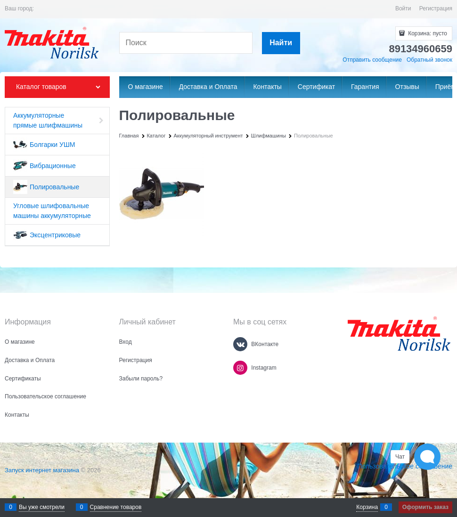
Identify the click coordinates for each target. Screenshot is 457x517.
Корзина (367, 507)
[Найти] (281, 43)
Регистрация (435, 8)
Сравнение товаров (116, 507)
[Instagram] (240, 368)
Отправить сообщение (372, 60)
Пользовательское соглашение (404, 466)
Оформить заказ (425, 507)
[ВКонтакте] (240, 344)
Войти (403, 8)
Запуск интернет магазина (42, 470)
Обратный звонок (429, 60)
